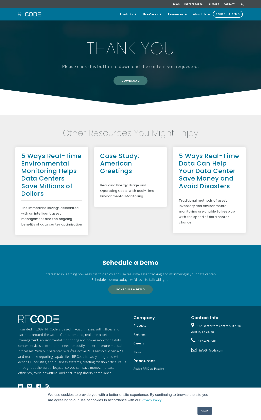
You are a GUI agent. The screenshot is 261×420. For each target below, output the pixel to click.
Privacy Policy (152, 400)
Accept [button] (204, 410)
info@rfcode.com (211, 353)
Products (140, 328)
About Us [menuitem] (199, 14)
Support (213, 4)
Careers (139, 346)
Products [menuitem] (126, 14)
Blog (176, 4)
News (137, 355)
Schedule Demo (228, 14)
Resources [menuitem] (175, 14)
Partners (140, 337)
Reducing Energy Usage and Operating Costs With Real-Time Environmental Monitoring (127, 192)
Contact (229, 4)
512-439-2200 (207, 344)
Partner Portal (194, 4)
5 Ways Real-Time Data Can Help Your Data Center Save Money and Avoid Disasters (209, 172)
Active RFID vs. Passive (149, 371)
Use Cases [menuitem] (150, 14)
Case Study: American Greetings (120, 165)
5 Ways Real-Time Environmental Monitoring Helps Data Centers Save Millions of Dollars (51, 176)
